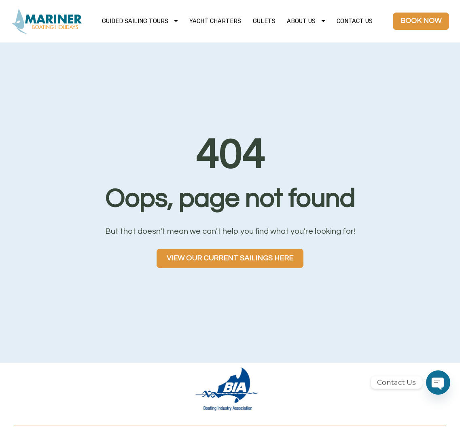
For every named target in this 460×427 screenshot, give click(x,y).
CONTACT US (355, 21)
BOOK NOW (421, 21)
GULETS (264, 21)
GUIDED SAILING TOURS (140, 21)
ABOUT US (306, 21)
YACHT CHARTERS (215, 21)
